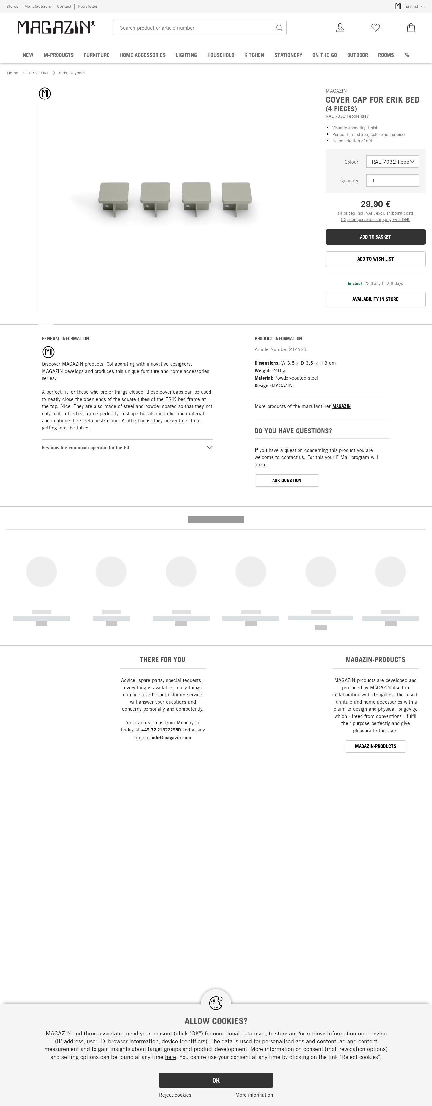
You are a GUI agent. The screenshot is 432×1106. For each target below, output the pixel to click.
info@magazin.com (171, 621)
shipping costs (400, 213)
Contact (64, 6)
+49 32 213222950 (161, 614)
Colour (351, 162)
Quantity (349, 180)
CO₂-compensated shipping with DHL (375, 219)
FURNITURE (37, 72)
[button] (46, 322)
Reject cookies (175, 1095)
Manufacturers (37, 6)
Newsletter (87, 6)
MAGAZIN (341, 406)
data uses (253, 1033)
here (170, 1056)
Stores (12, 6)
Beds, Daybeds (71, 72)
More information (254, 1095)
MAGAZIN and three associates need (92, 1033)
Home (12, 72)
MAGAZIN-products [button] (375, 630)
